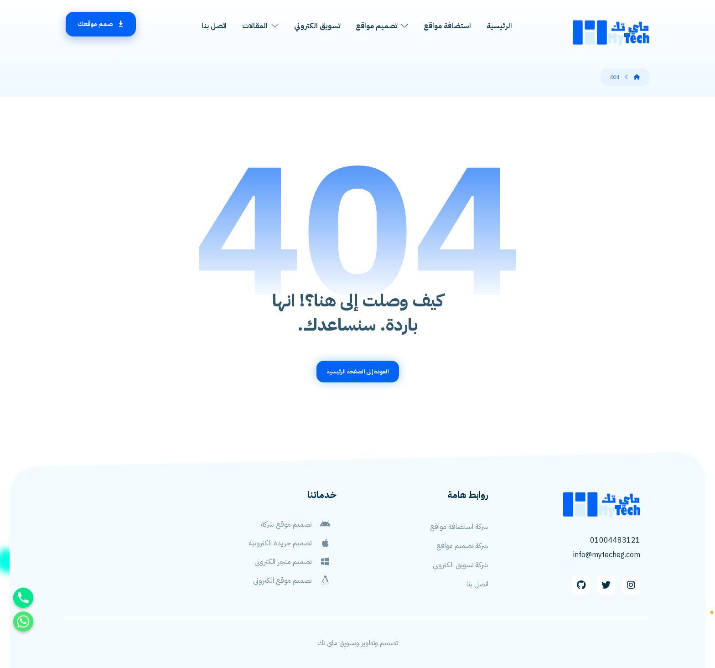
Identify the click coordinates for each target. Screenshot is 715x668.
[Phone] (23, 598)
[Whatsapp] (23, 621)
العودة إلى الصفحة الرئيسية (357, 371)
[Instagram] (631, 585)
